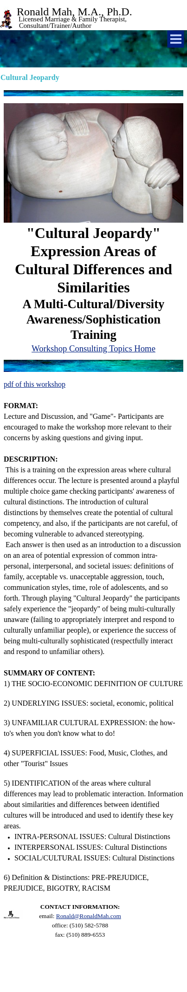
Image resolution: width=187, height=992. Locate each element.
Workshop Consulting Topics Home (93, 348)
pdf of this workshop (34, 384)
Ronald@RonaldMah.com (88, 916)
